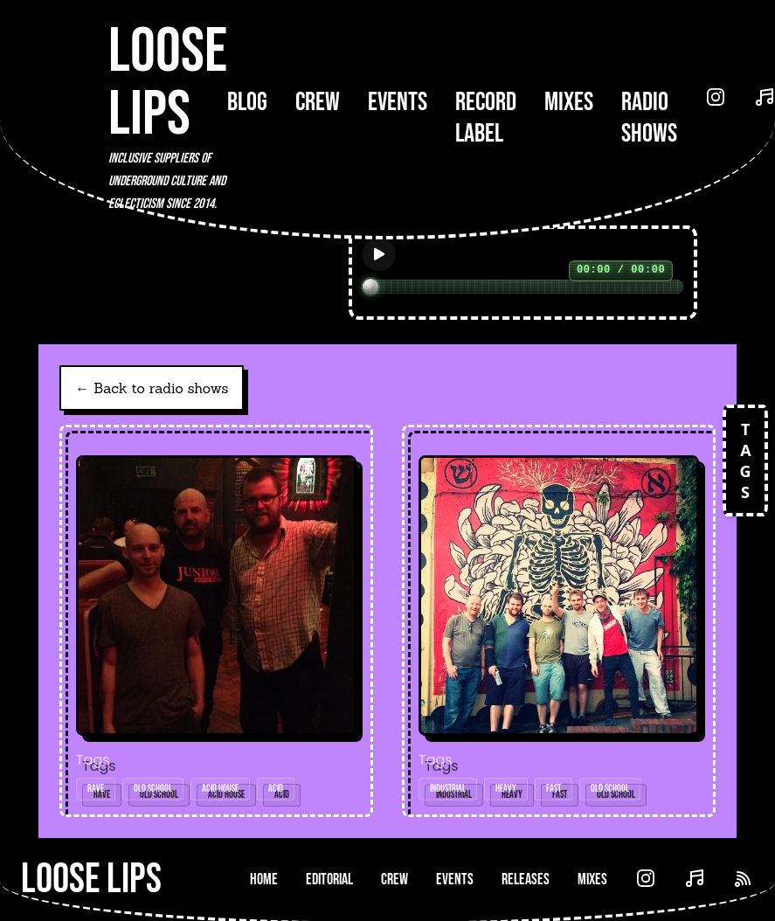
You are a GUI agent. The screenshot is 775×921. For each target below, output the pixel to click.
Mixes (568, 102)
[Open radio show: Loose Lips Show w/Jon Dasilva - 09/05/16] (216, 621)
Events (397, 102)
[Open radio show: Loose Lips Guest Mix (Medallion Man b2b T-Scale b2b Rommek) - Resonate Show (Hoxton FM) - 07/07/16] (559, 621)
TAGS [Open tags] (745, 460)
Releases (526, 879)
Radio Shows (649, 118)
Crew (317, 102)
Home (264, 879)
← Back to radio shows (151, 388)
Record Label (485, 118)
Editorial (329, 879)
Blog (247, 102)
